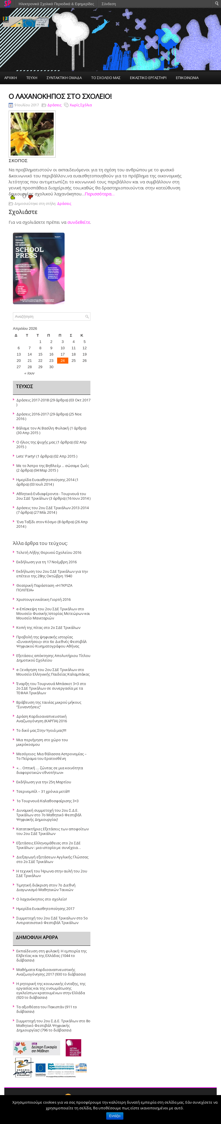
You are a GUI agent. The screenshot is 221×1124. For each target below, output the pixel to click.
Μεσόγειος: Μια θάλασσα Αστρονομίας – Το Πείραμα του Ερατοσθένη (51, 756)
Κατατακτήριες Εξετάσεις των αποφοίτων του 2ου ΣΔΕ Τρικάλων (52, 831)
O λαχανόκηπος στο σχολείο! (41, 899)
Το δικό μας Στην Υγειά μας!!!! (41, 730)
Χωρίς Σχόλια (81, 105)
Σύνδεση (109, 4)
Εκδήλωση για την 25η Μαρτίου (43, 781)
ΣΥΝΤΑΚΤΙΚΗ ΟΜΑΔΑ (64, 77)
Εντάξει (115, 1116)
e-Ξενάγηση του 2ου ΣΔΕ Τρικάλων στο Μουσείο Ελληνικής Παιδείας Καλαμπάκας (53, 672)
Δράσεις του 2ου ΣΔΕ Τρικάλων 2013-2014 (52, 507)
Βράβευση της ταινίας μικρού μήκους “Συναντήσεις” (48, 704)
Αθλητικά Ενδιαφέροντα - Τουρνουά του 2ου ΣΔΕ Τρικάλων (51, 496)
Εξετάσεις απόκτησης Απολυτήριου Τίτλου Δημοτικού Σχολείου (53, 658)
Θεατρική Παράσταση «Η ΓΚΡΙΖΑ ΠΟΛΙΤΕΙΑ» (44, 588)
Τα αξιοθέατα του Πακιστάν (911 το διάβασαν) (46, 1009)
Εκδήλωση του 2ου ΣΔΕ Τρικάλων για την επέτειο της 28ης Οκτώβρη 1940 (52, 573)
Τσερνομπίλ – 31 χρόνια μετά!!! (43, 791)
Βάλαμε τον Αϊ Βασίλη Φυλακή (42, 428)
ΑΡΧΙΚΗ (10, 77)
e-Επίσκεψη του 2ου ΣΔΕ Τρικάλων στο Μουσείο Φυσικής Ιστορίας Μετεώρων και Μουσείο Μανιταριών (53, 613)
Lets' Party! (25, 456)
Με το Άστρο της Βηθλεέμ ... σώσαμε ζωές (52, 465)
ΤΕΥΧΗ (31, 77)
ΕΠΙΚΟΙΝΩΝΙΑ (187, 77)
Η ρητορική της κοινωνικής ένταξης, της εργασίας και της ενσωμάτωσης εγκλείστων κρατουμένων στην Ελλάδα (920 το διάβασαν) (51, 990)
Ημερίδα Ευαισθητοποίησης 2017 (45, 908)
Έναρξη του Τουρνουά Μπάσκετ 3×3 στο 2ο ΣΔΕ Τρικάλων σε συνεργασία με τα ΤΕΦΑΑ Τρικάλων (51, 688)
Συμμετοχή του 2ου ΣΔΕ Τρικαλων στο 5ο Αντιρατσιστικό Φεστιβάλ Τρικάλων (52, 920)
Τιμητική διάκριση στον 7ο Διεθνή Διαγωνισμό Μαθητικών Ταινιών (45, 887)
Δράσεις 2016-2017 (32, 414)
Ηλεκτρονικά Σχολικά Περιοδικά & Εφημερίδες (56, 4)
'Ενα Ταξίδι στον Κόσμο (36, 521)
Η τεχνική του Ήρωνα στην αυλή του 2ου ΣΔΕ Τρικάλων (51, 873)
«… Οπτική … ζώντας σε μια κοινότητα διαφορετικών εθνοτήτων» (49, 770)
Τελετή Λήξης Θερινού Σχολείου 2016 (48, 552)
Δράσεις (54, 105)
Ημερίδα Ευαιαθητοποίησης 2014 (45, 479)
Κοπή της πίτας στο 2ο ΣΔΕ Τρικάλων (48, 627)
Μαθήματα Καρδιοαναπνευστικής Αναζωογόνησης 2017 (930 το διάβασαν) (51, 972)
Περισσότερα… (100, 194)
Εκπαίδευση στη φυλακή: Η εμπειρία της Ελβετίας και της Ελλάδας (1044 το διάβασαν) (51, 955)
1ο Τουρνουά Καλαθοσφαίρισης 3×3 (47, 800)
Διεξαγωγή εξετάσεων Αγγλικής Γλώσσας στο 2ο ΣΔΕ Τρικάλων (52, 859)
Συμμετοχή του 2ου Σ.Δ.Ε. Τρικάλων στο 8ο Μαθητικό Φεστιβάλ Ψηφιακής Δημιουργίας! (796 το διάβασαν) (53, 1025)
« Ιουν (29, 373)
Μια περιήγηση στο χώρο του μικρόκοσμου (42, 742)
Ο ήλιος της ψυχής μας (35, 442)
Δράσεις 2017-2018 (32, 400)
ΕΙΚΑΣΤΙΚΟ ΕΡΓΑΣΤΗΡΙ (148, 77)
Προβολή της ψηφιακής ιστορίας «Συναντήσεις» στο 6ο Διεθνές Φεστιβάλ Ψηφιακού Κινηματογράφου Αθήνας (51, 641)
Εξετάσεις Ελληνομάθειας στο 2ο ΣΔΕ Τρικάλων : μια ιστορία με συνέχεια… (48, 845)
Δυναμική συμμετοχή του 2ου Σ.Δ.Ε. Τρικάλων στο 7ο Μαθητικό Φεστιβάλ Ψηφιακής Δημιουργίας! (49, 815)
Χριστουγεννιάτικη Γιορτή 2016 (43, 599)
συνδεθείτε (78, 222)
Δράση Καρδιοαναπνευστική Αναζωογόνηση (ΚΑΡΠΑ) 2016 (41, 718)
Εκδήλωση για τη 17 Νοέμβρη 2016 (46, 561)
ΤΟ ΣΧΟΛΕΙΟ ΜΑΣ (106, 77)
